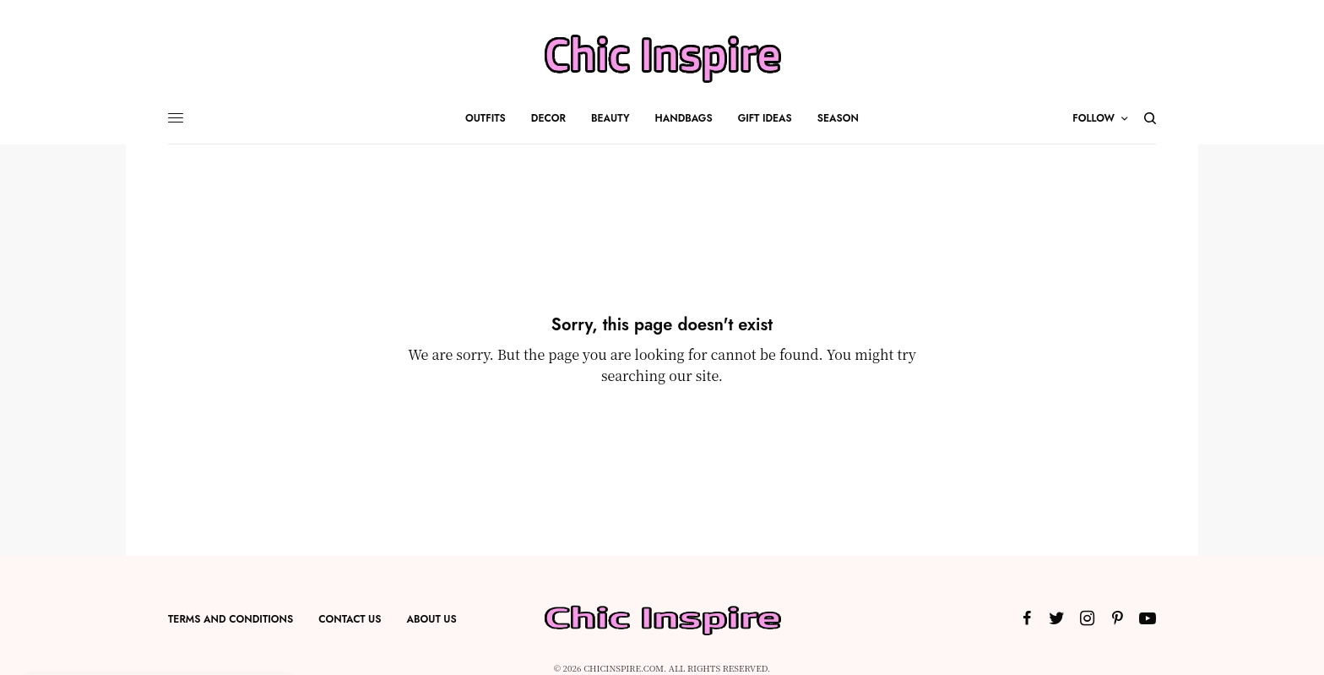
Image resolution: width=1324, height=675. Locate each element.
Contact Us (349, 619)
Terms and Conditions (230, 619)
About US (431, 619)
